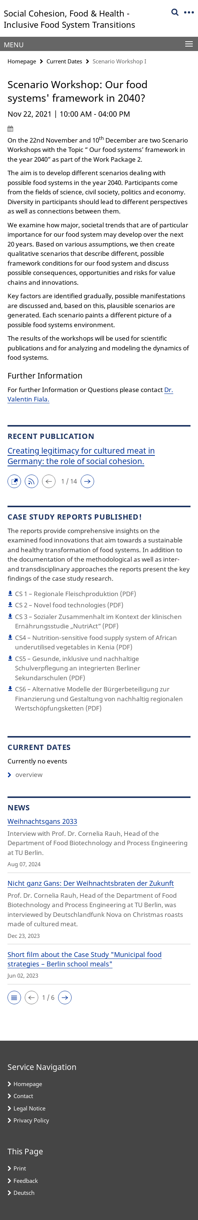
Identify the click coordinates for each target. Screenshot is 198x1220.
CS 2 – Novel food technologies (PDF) (69, 605)
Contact (23, 1096)
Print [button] (20, 1168)
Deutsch (24, 1192)
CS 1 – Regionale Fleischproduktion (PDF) (75, 593)
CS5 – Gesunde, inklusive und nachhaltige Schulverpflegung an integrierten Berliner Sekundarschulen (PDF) (77, 668)
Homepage (22, 61)
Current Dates (64, 61)
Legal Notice (29, 1108)
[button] (16, 480)
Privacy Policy (31, 1120)
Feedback (26, 1180)
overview (25, 774)
